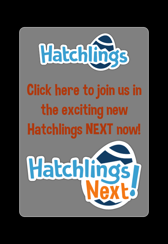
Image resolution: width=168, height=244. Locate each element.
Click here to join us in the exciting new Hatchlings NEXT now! (84, 109)
